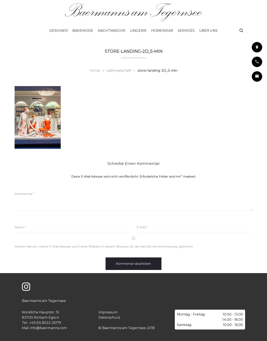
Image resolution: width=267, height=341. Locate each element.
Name (20, 227)
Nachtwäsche (112, 31)
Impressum (107, 312)
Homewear (162, 31)
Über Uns (208, 31)
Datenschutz (109, 317)
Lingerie (138, 31)
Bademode (82, 31)
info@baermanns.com (48, 328)
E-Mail (142, 227)
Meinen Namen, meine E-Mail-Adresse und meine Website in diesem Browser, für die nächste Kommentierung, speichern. (104, 246)
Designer (58, 31)
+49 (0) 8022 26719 (45, 323)
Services (186, 31)
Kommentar (24, 194)
